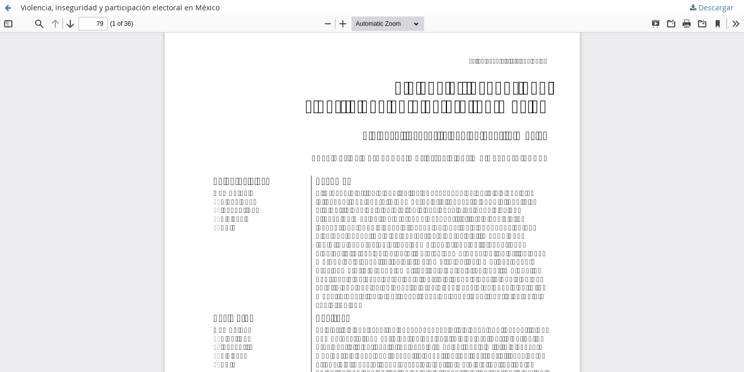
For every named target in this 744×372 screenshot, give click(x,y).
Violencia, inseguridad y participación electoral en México (120, 7)
